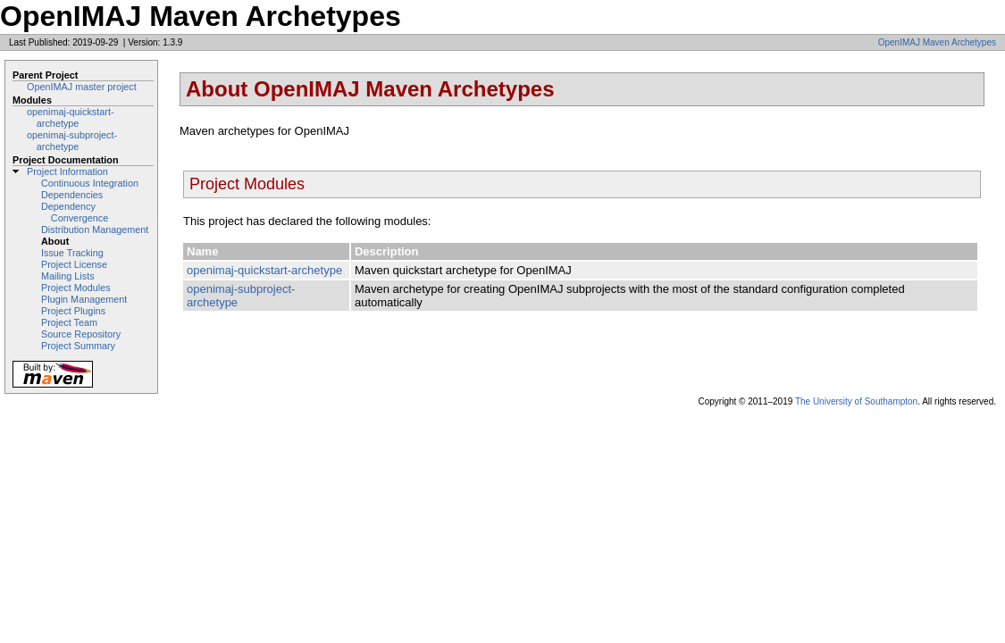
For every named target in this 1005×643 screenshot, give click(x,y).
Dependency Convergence (74, 212)
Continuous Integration (89, 183)
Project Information (67, 171)
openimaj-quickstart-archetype (70, 117)
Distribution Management (94, 229)
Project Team (69, 322)
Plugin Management (84, 299)
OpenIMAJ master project (82, 86)
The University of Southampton (856, 401)
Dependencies (72, 194)
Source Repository (81, 334)
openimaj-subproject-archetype (72, 140)
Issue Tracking (72, 252)
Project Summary (78, 345)
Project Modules (76, 287)
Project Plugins (73, 310)
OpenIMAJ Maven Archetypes (937, 42)
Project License (74, 264)
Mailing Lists (68, 276)
